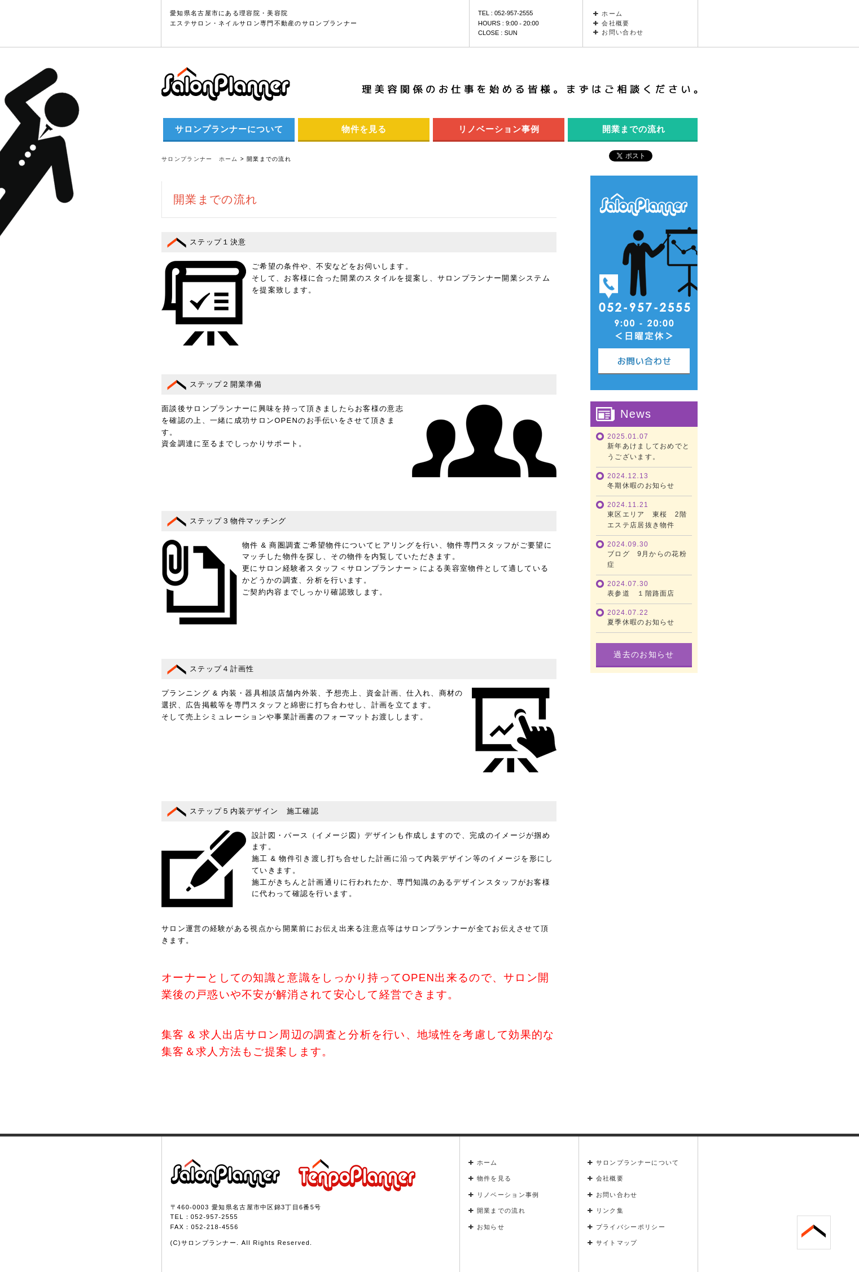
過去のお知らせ (643, 654)
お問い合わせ (618, 32)
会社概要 (611, 23)
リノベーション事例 (499, 129)
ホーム (608, 13)
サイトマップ (613, 1242)
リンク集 (606, 1210)
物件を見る (364, 129)
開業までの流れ (633, 129)
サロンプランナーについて (229, 129)
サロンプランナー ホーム (199, 159)
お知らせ (486, 1226)
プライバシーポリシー (626, 1226)
